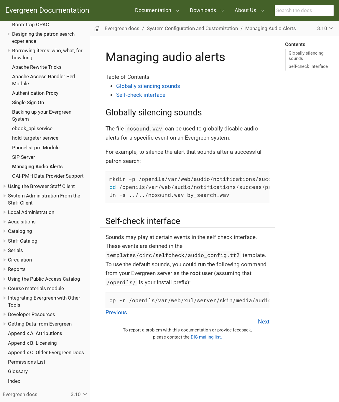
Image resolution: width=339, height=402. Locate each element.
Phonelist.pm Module (36, 148)
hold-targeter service (35, 138)
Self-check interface (308, 66)
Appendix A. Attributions (35, 333)
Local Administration (31, 212)
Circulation (20, 260)
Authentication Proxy (35, 93)
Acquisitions (22, 222)
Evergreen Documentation (47, 10)
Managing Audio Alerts (37, 166)
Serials (15, 250)
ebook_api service (32, 128)
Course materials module (36, 288)
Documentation (153, 10)
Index (14, 381)
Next (263, 321)
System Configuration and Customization (192, 28)
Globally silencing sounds (306, 55)
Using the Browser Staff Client (41, 186)
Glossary (18, 371)
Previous (116, 312)
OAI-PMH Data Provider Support (48, 176)
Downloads (203, 10)
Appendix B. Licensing (32, 343)
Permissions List (26, 362)
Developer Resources (31, 314)
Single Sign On (28, 102)
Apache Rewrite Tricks (37, 67)
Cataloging (20, 231)
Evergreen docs (122, 28)
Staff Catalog (22, 241)
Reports (17, 269)
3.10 (322, 28)
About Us (245, 10)
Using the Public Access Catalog (44, 279)
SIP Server (23, 157)
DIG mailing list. (206, 337)
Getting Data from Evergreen (40, 324)
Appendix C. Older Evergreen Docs (46, 352)
